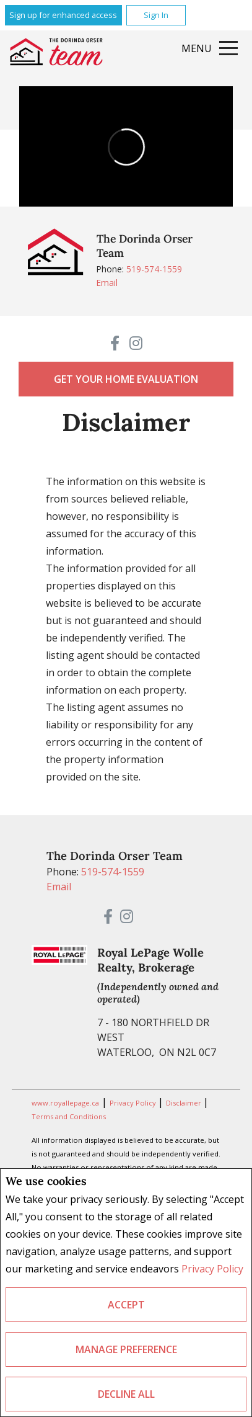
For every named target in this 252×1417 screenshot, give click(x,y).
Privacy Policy (212, 1269)
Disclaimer (184, 1102)
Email (107, 282)
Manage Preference (126, 1349)
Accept (126, 1305)
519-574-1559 (154, 269)
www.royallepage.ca (65, 1102)
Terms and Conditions (69, 1116)
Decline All (126, 1394)
